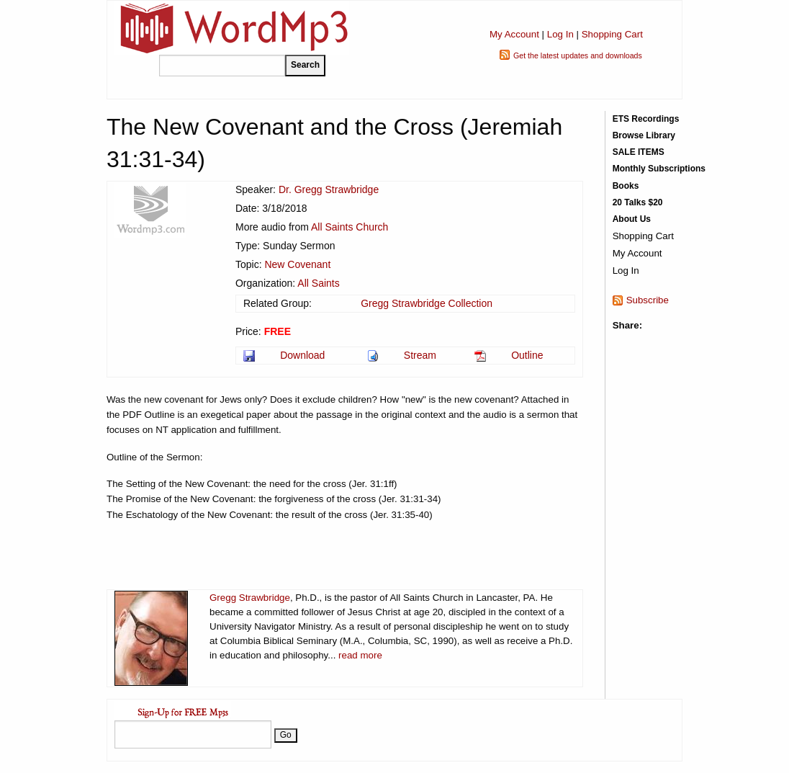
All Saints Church (349, 227)
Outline (527, 355)
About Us (632, 219)
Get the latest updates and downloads (577, 55)
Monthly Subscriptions (659, 169)
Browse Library (644, 135)
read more (360, 655)
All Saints (318, 283)
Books (626, 186)
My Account (514, 34)
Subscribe (647, 300)
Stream (420, 355)
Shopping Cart (612, 34)
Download (302, 355)
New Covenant (297, 264)
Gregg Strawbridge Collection (426, 303)
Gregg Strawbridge (249, 597)
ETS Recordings (646, 119)
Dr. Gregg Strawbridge (329, 189)
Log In (560, 34)
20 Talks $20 (638, 202)
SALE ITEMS (638, 152)
